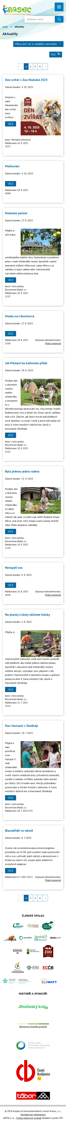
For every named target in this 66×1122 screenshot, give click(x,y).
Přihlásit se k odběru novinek (38, 44)
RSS (55, 54)
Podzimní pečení (16, 213)
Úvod (5, 26)
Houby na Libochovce (19, 316)
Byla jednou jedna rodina (22, 471)
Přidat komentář (53, 343)
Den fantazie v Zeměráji (21, 726)
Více (10, 124)
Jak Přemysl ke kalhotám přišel (26, 363)
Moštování (12, 166)
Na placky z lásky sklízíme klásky (27, 615)
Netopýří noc (14, 568)
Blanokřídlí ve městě (19, 831)
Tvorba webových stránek (28, 1118)
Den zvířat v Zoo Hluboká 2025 (26, 80)
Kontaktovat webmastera (33, 1114)
